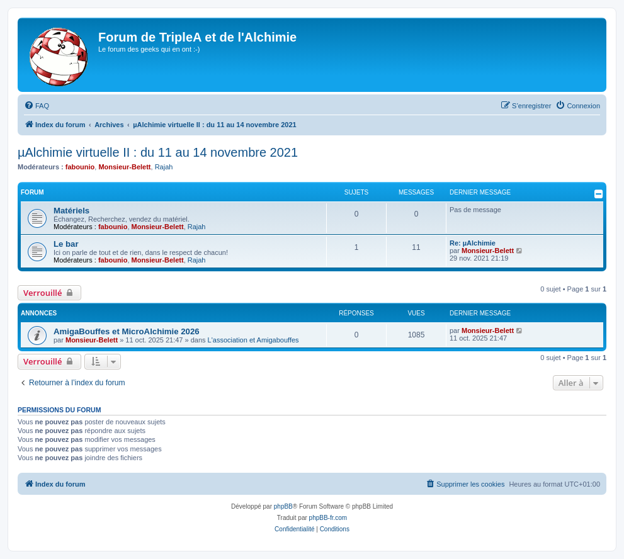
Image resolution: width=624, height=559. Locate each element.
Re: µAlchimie (473, 243)
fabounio (79, 167)
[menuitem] (36, 105)
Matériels (71, 210)
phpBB (283, 506)
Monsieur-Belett (124, 167)
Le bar (66, 244)
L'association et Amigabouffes (253, 340)
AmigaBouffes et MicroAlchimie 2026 (127, 331)
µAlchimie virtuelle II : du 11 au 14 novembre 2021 (158, 152)
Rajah (164, 167)
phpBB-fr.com (328, 517)
